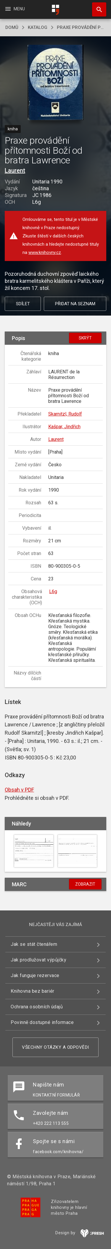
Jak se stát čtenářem (34, 944)
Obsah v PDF (19, 790)
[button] (55, 83)
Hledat (96, 6)
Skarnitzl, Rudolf (65, 414)
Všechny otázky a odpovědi (55, 1047)
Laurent (15, 170)
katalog (37, 27)
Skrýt (85, 338)
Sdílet (23, 303)
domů (11, 27)
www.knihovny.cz (44, 252)
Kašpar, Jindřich (64, 426)
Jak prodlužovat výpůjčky (38, 960)
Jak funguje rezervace (35, 975)
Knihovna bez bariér (32, 991)
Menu (14, 8)
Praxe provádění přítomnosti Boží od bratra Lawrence (81, 27)
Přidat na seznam (75, 303)
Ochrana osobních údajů (37, 1007)
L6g (53, 591)
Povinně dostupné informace (42, 1022)
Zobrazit (85, 884)
